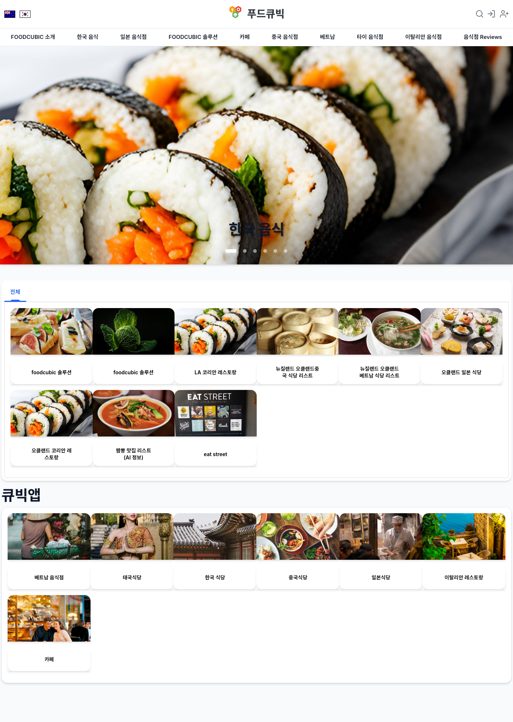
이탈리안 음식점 (423, 36)
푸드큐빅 (266, 14)
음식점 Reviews (483, 36)
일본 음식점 (133, 36)
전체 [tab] (15, 291)
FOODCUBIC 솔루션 (193, 36)
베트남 (327, 36)
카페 (245, 36)
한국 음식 (88, 36)
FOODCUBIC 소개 (33, 36)
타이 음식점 (370, 36)
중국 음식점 (285, 36)
